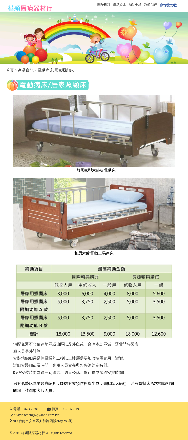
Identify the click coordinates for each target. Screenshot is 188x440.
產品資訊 (119, 5)
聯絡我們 (150, 5)
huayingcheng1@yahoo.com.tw (36, 415)
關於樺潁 (103, 5)
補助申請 (135, 5)
